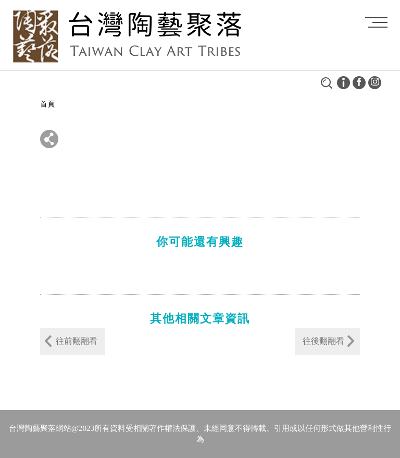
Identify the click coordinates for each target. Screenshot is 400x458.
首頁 (47, 104)
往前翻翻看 (76, 340)
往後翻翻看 (323, 340)
